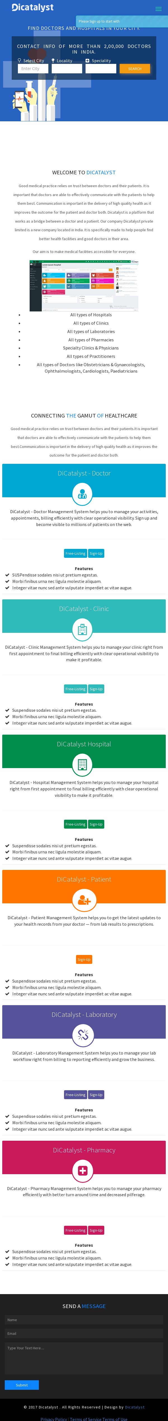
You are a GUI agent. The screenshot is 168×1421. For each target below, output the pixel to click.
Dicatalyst (135, 1407)
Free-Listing (76, 553)
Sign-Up (96, 553)
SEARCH (134, 68)
